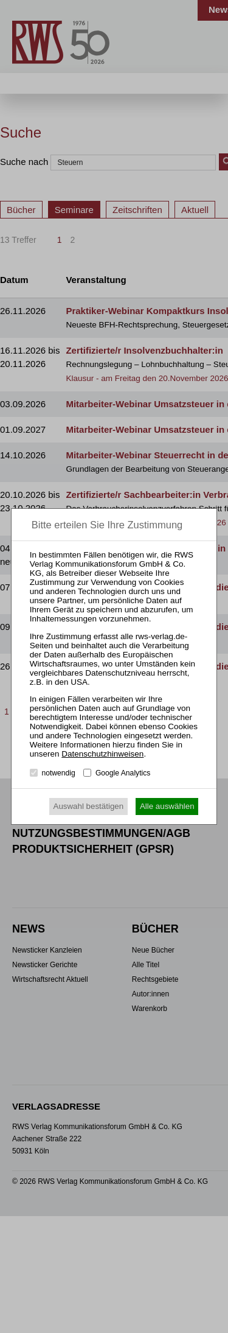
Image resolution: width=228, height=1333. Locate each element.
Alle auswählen (167, 806)
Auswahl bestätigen (89, 806)
